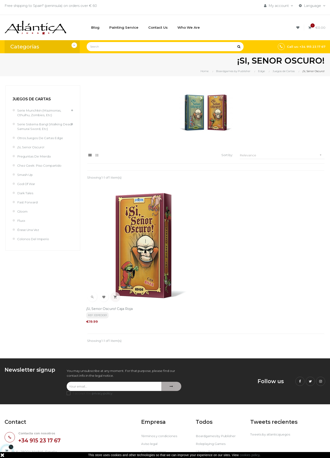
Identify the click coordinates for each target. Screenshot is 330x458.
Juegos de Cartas (32, 99)
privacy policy (102, 356)
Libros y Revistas (209, 414)
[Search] (165, 46)
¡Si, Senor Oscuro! (31, 147)
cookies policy (249, 455)
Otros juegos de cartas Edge (42, 138)
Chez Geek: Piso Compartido (41, 165)
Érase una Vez (29, 230)
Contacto (149, 421)
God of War (27, 184)
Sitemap (203, 421)
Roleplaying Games (212, 406)
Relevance (282, 155)
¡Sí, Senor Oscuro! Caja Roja (110, 269)
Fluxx (21, 220)
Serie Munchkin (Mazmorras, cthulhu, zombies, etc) (41, 112)
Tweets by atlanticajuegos (272, 397)
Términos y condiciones (161, 398)
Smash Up (26, 174)
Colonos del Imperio (34, 239)
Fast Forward (28, 202)
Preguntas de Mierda (35, 156)
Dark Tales (26, 193)
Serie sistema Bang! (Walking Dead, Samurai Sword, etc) (42, 126)
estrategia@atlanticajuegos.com (32, 424)
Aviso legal (150, 406)
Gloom (22, 211)
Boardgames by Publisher (217, 398)
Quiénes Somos (154, 414)
